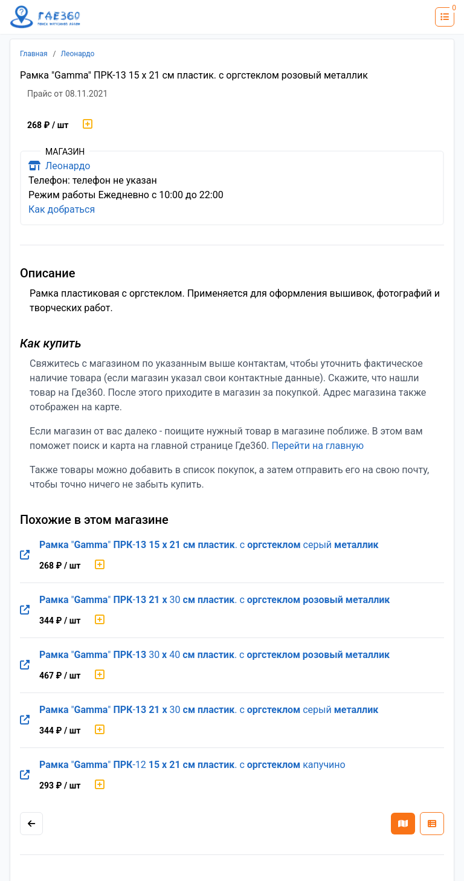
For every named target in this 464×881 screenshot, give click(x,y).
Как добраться (61, 209)
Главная (34, 54)
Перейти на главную (317, 445)
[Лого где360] (45, 17)
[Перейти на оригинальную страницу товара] (25, 555)
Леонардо (78, 54)
